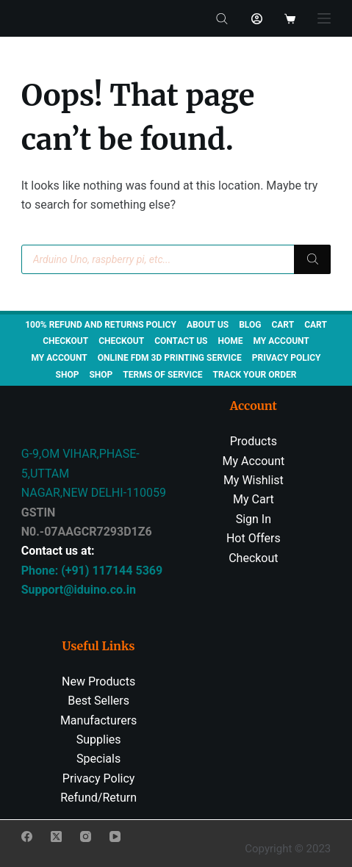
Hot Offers (253, 538)
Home (230, 341)
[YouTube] (115, 836)
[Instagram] (85, 836)
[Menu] (324, 18)
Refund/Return (98, 798)
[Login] (256, 18)
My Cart (253, 499)
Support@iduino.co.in (78, 590)
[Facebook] (26, 836)
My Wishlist (253, 480)
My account (281, 341)
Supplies (98, 740)
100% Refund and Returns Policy (100, 325)
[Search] (312, 259)
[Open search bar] (222, 18)
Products (253, 441)
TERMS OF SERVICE (162, 375)
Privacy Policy (286, 358)
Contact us (180, 341)
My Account (254, 461)
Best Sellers (98, 701)
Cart (282, 325)
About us (208, 325)
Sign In (253, 519)
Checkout (65, 341)
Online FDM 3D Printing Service (170, 358)
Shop (67, 375)
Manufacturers (98, 720)
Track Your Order (255, 375)
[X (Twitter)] (56, 836)
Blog (250, 325)
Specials (98, 759)
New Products (98, 681)
